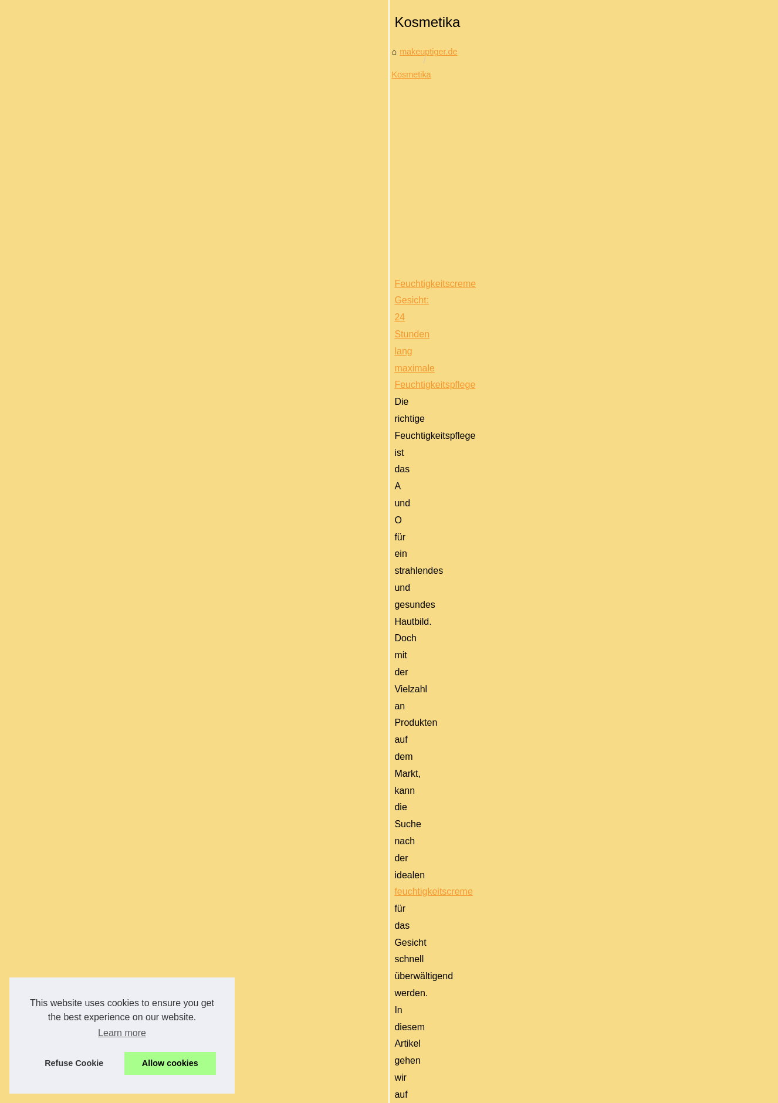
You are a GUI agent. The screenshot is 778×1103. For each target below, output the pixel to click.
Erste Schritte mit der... (94, 833)
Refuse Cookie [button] (74, 1063)
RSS (238, 1064)
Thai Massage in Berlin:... (99, 727)
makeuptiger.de (253, 316)
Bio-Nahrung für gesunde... (102, 807)
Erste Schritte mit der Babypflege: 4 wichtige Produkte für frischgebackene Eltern (387, 766)
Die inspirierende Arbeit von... (107, 673)
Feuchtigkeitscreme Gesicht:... (108, 781)
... (725, 593)
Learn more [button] (122, 1033)
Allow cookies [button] (170, 1063)
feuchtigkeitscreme (528, 559)
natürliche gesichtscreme (651, 679)
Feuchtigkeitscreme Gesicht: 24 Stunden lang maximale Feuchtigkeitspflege (377, 525)
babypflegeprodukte (350, 782)
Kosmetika (312, 316)
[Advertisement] (477, 412)
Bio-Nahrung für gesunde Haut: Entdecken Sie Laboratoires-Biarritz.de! (367, 646)
